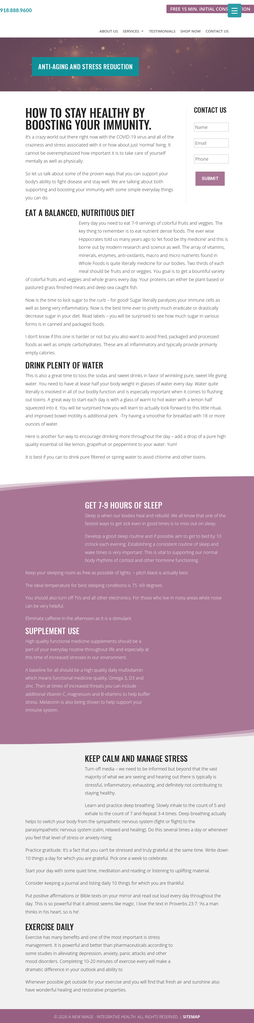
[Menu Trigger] (234, 10)
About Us (108, 20)
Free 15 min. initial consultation (210, 9)
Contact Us (217, 20)
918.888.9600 (16, 10)
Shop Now (190, 20)
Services (131, 20)
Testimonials (162, 20)
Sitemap (191, 1009)
